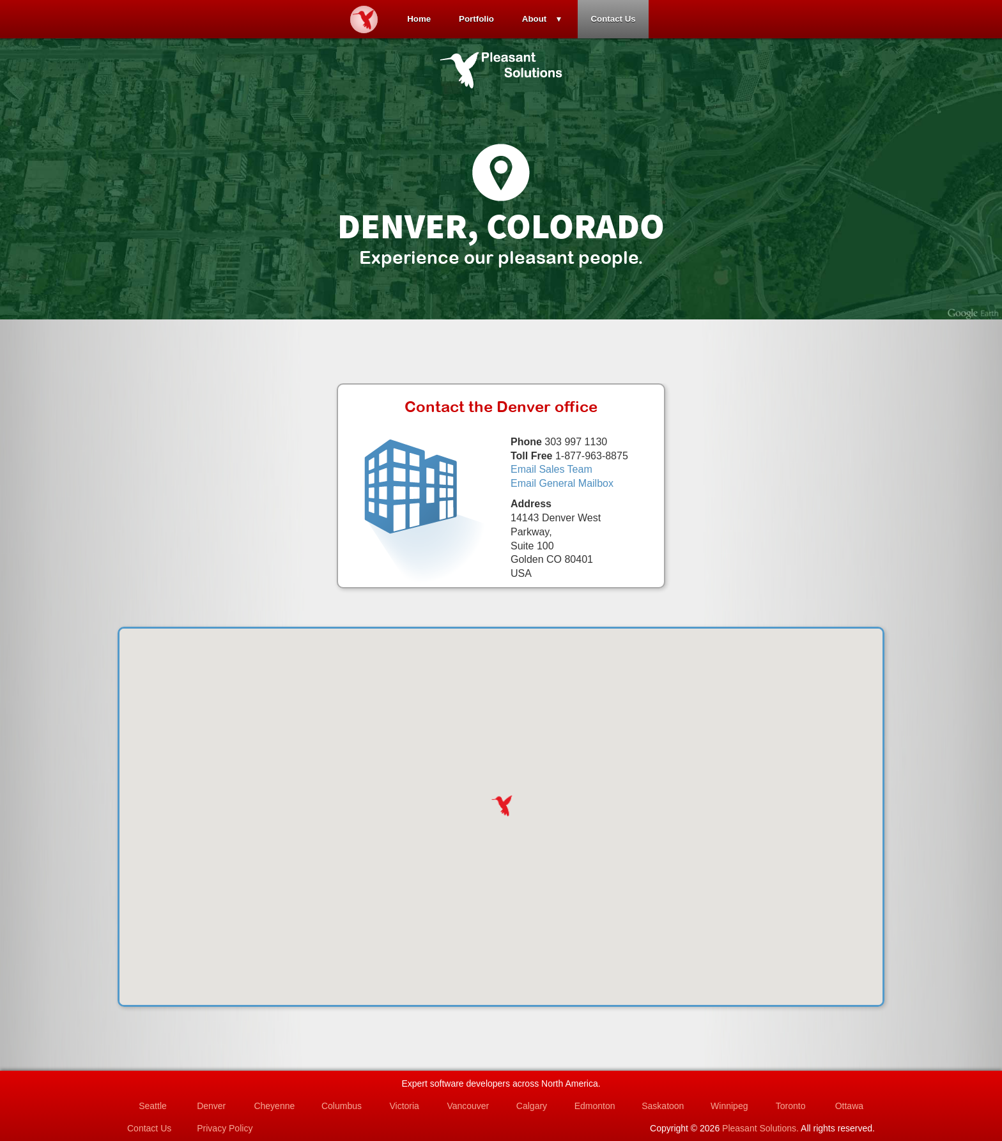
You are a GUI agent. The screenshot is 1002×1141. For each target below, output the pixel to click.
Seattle (153, 1106)
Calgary (531, 1106)
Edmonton (594, 1106)
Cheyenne (274, 1106)
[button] (501, 805)
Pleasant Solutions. (760, 1128)
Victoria (404, 1106)
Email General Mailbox (562, 483)
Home (419, 19)
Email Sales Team (551, 469)
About (534, 19)
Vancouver (468, 1106)
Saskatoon (663, 1106)
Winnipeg (729, 1106)
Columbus (341, 1106)
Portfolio (476, 19)
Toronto (791, 1106)
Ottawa (849, 1106)
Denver (211, 1106)
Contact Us (612, 19)
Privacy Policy (224, 1128)
